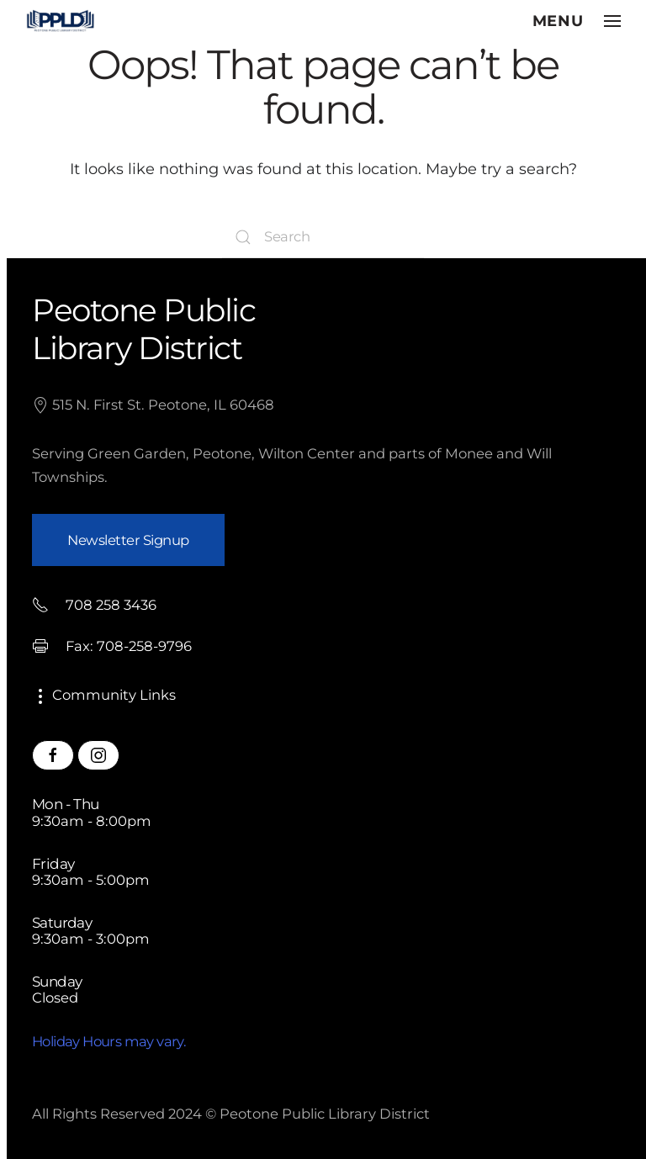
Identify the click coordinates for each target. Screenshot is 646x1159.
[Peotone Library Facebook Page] (53, 755)
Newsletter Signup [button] (128, 540)
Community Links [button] (104, 694)
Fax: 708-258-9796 (112, 646)
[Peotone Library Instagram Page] (98, 755)
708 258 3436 (94, 604)
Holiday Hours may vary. (109, 1041)
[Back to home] (60, 21)
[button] (577, 21)
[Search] (323, 237)
